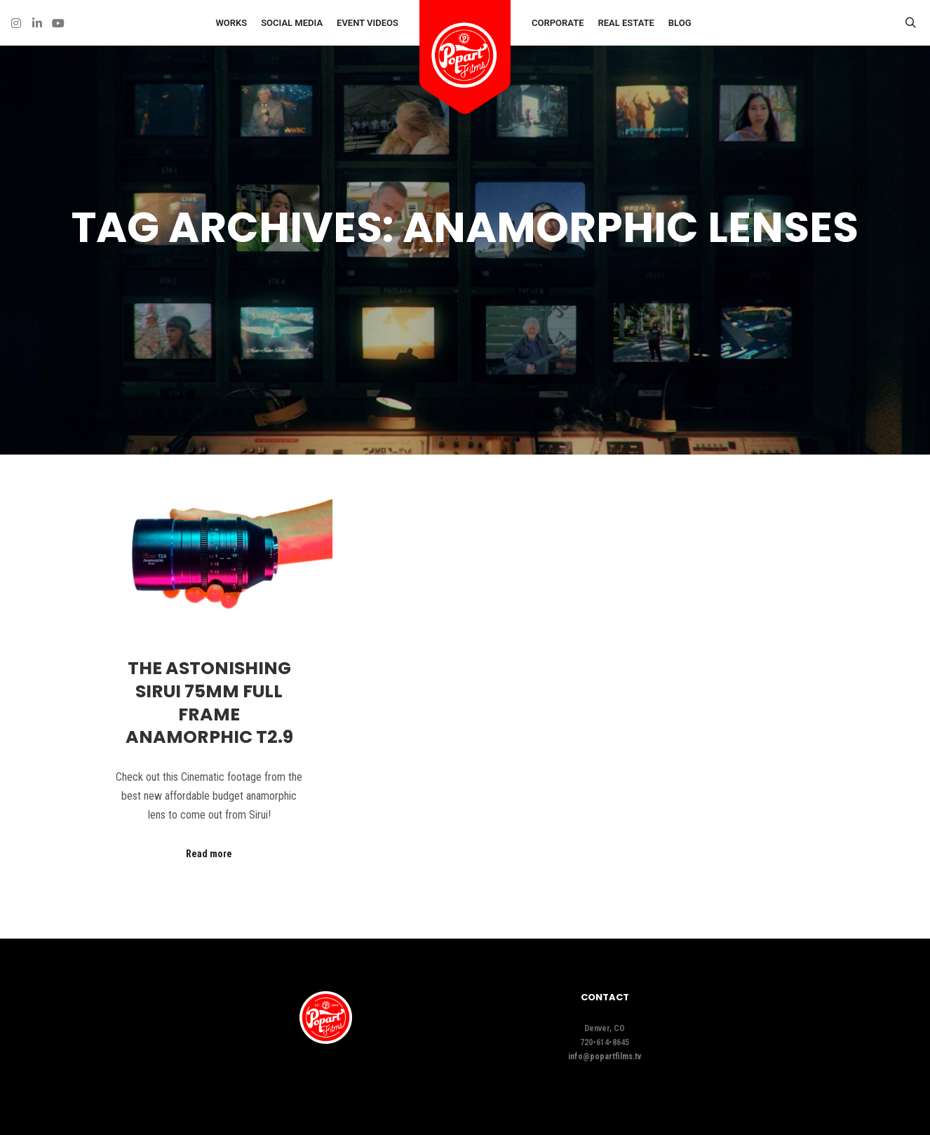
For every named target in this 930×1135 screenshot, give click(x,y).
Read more (209, 853)
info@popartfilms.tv (604, 1056)
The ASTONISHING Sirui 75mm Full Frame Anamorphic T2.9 (209, 702)
